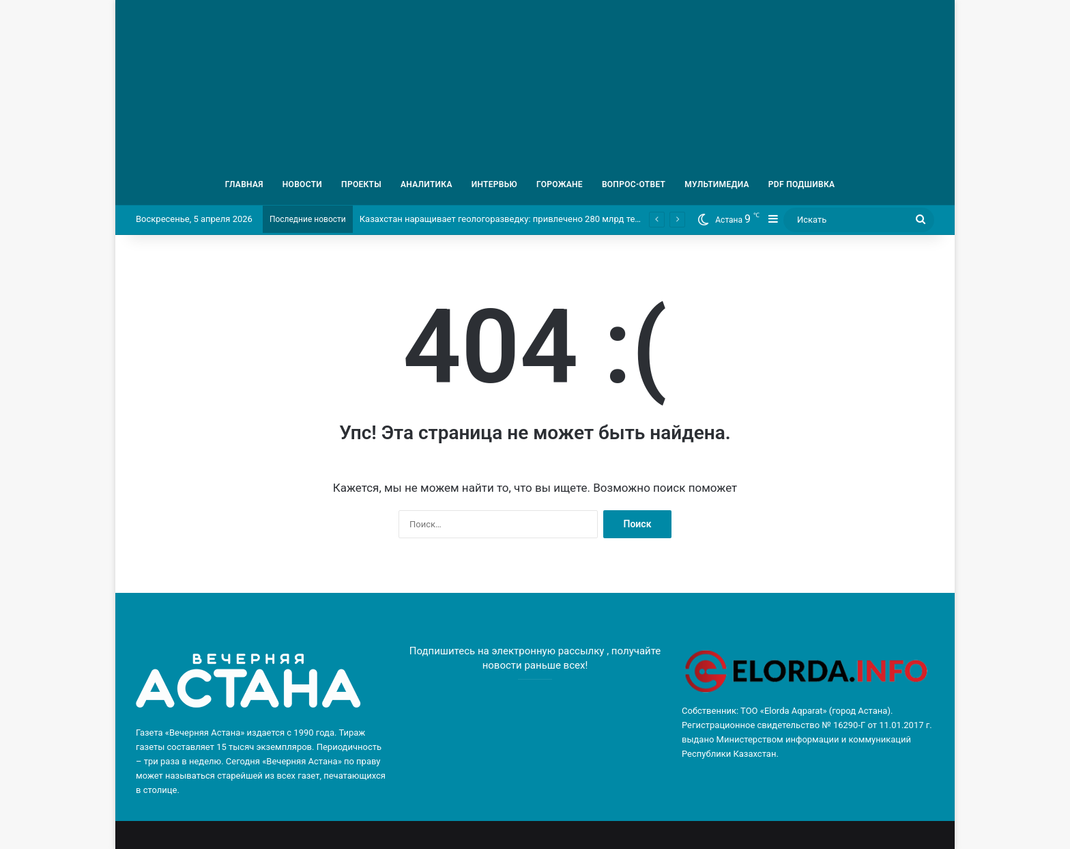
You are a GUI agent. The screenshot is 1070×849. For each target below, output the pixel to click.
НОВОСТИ (302, 184)
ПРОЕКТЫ (361, 184)
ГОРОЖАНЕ (559, 184)
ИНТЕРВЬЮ (494, 184)
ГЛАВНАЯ (244, 184)
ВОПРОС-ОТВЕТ (633, 184)
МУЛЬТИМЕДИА (716, 184)
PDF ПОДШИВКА (801, 184)
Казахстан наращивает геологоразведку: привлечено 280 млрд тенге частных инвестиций (549, 219)
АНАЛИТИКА (426, 184)
